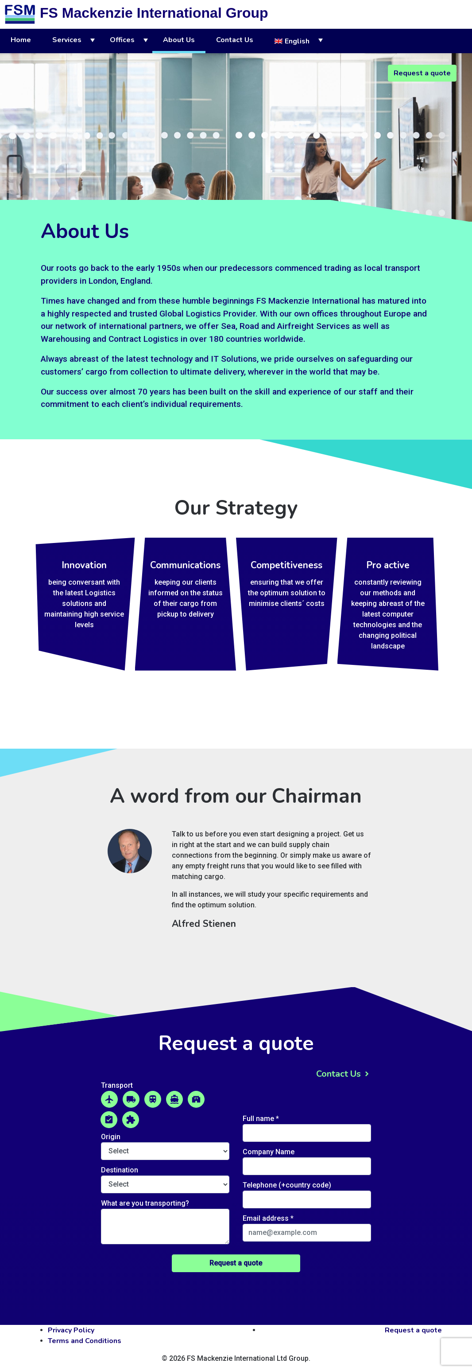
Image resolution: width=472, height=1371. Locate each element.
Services (66, 40)
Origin (110, 1137)
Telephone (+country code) (287, 1185)
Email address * (268, 1218)
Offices (122, 40)
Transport (117, 1085)
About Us (179, 40)
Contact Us (234, 40)
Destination (119, 1170)
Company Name (268, 1152)
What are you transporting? (145, 1203)
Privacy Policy (71, 1330)
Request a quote (422, 73)
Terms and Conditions (84, 1341)
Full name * (261, 1118)
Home (21, 40)
